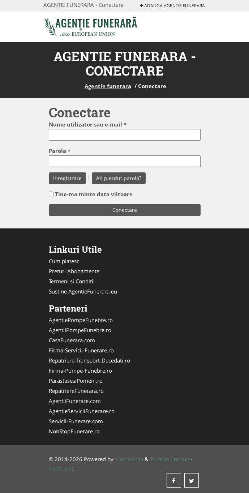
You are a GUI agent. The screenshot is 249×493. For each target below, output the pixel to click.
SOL (69, 468)
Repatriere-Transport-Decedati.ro (89, 360)
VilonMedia (129, 459)
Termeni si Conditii (72, 281)
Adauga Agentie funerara (172, 6)
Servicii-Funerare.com (76, 421)
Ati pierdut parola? (118, 178)
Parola (59, 150)
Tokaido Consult (169, 459)
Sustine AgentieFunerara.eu (83, 291)
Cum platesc (64, 261)
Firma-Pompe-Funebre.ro (80, 370)
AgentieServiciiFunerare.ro (82, 411)
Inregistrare (67, 178)
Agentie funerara (108, 86)
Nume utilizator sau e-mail (87, 124)
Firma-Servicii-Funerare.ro (81, 350)
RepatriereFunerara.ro (76, 390)
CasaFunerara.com (72, 340)
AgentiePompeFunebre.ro (81, 320)
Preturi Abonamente (74, 271)
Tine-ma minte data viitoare (94, 194)
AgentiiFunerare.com (75, 401)
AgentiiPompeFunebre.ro (80, 330)
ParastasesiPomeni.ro (76, 380)
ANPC (56, 468)
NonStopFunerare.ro (74, 431)
